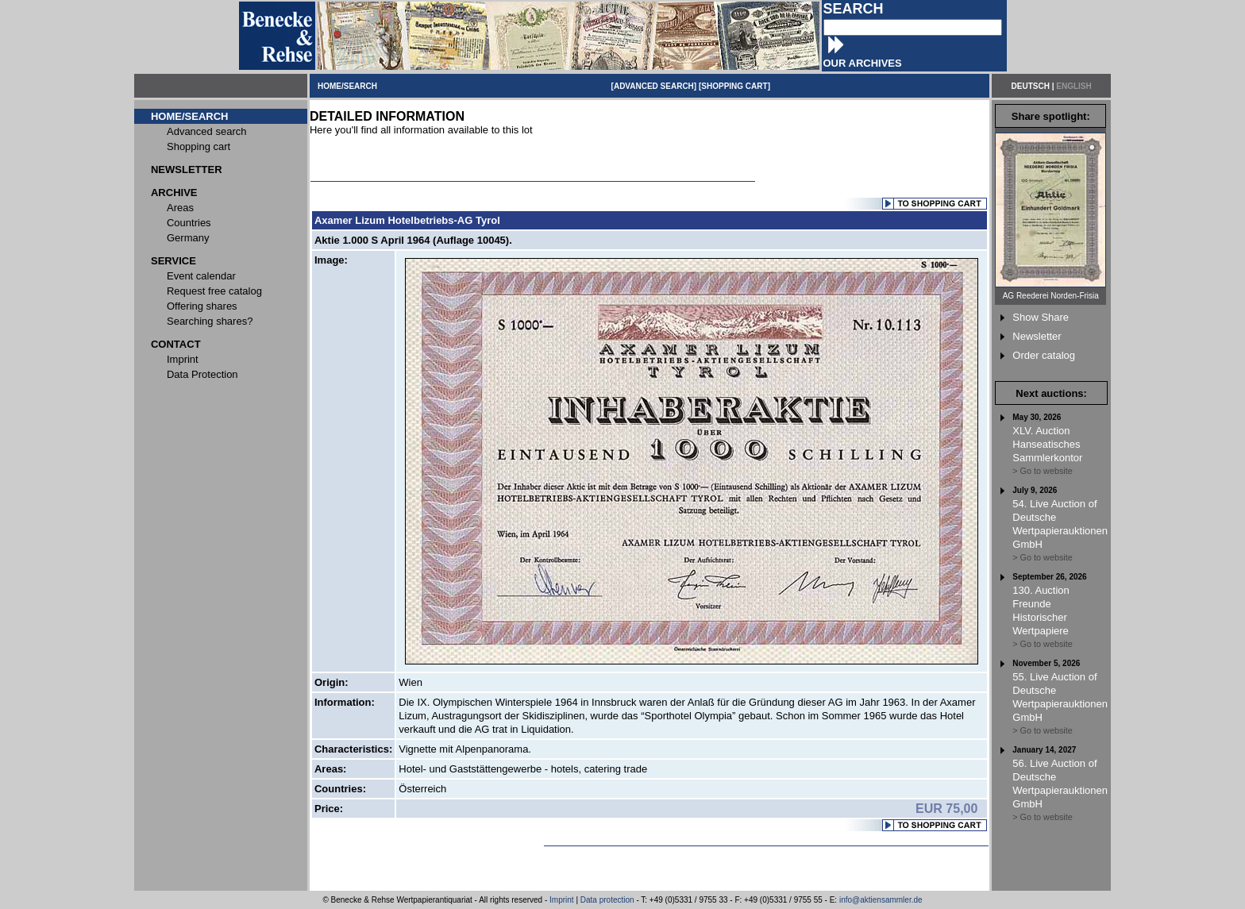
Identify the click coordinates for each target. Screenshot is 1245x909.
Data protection (607, 900)
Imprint (561, 900)
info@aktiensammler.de (881, 900)
